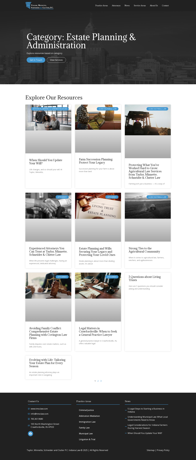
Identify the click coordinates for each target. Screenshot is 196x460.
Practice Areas (101, 5)
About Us (154, 5)
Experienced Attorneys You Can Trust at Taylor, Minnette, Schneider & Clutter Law (48, 251)
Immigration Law (87, 421)
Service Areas (140, 5)
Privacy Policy (163, 450)
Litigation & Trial (87, 439)
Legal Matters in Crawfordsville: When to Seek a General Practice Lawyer (98, 331)
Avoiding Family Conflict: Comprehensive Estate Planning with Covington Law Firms (48, 333)
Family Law (84, 427)
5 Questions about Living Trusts (145, 278)
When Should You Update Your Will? (45, 161)
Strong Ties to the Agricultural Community (144, 249)
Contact (165, 5)
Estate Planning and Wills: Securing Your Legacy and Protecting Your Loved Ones (97, 252)
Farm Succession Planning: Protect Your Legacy (96, 160)
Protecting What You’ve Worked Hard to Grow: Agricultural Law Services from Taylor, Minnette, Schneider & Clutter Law (145, 171)
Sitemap (151, 450)
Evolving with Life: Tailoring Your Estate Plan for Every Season (47, 363)
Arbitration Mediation (89, 416)
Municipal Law (86, 433)
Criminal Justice (86, 410)
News (127, 5)
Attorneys (116, 5)
